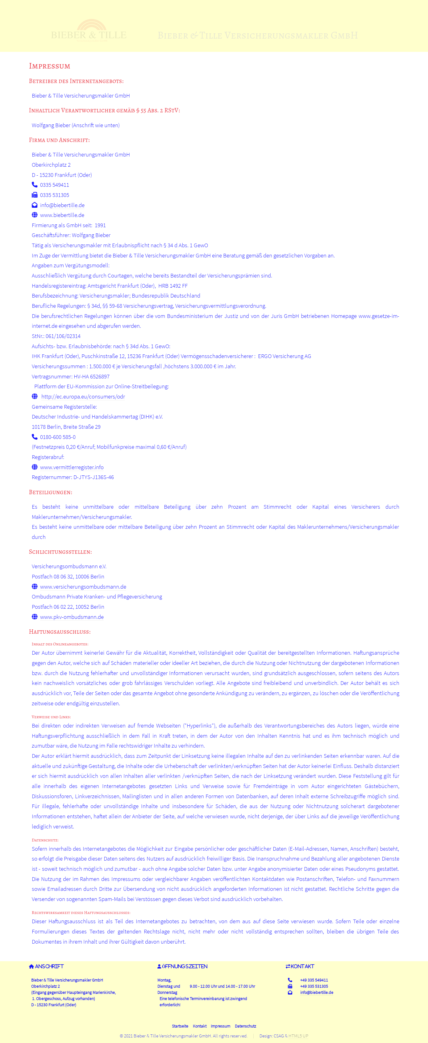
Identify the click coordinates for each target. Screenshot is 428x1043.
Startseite (180, 1026)
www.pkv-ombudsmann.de (72, 616)
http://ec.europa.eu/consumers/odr (83, 396)
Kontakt (199, 1026)
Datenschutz (245, 1026)
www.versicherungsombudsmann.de (83, 586)
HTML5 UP (298, 1036)
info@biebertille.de (62, 205)
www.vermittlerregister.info (72, 467)
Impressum (220, 1026)
